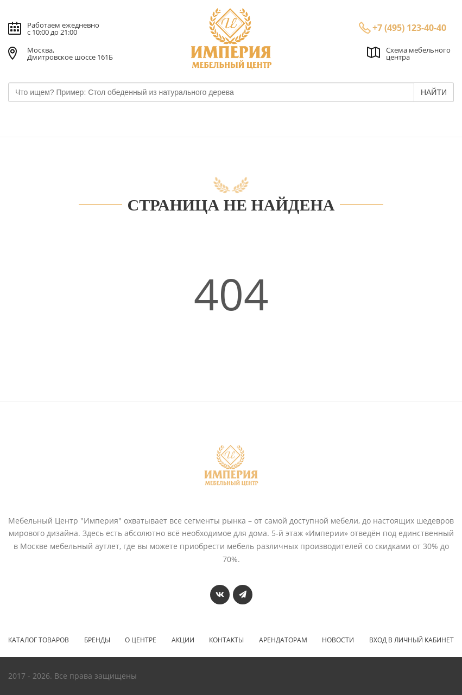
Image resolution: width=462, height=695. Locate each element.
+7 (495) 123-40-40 (409, 28)
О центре (140, 640)
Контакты (226, 640)
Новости (338, 640)
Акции (183, 640)
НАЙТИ (434, 92)
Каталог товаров (38, 640)
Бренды (97, 640)
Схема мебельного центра (418, 53)
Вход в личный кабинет (411, 640)
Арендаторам (283, 640)
